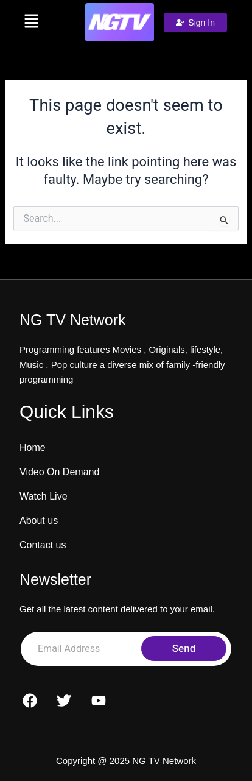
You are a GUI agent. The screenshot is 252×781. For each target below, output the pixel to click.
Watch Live (43, 496)
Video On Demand (59, 472)
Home (32, 447)
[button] (31, 22)
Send (183, 648)
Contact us (42, 545)
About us (38, 520)
